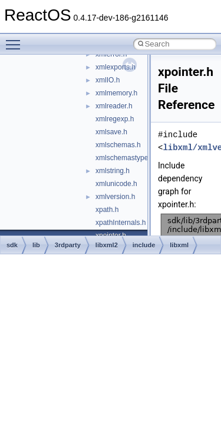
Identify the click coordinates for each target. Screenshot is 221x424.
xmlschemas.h (118, 145)
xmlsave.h (111, 132)
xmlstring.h (112, 171)
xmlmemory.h (116, 93)
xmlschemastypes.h (126, 158)
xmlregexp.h (114, 119)
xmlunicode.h (116, 184)
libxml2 (106, 245)
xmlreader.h (114, 106)
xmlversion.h (115, 197)
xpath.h (106, 210)
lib (36, 245)
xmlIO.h (107, 80)
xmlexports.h (115, 67)
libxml (179, 245)
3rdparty (68, 245)
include (144, 245)
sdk (12, 245)
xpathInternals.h (120, 222)
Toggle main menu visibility (16, 39)
